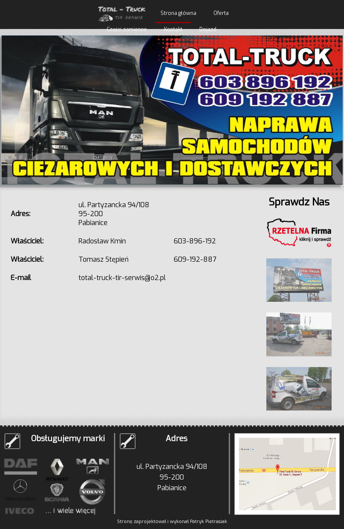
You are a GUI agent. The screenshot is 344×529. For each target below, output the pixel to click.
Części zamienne (127, 29)
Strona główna (178, 13)
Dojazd (207, 29)
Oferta (221, 13)
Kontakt (173, 29)
